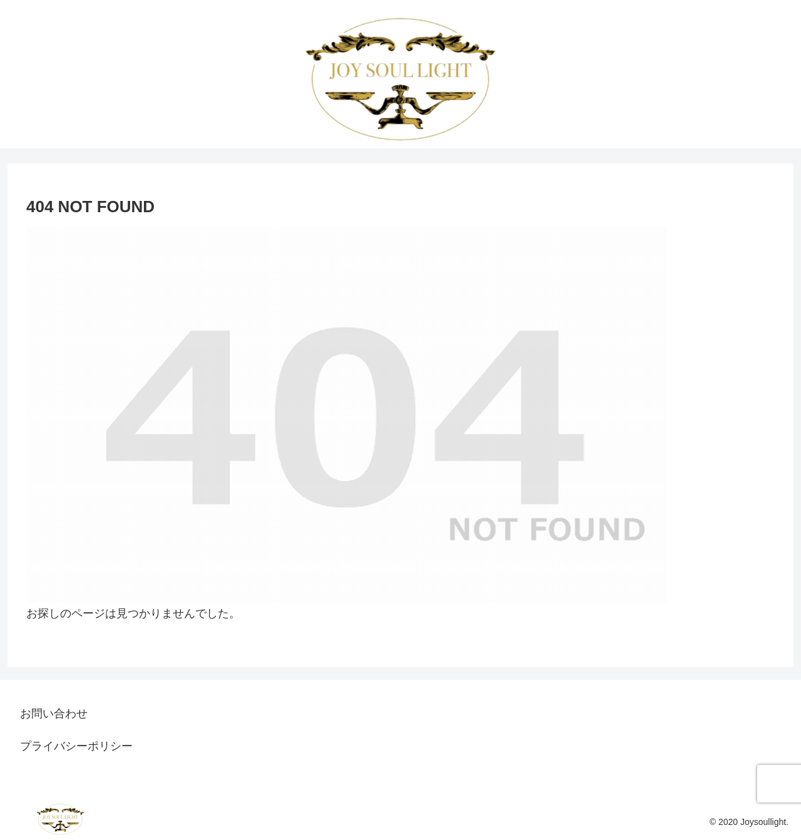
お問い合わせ (54, 713)
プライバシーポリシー (76, 746)
